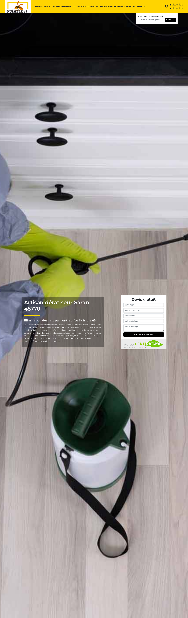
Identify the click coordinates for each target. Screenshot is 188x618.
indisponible (176, 4)
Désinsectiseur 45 (42, 7)
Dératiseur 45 (142, 7)
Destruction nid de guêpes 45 (86, 7)
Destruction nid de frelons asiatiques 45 (117, 7)
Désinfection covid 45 (62, 7)
